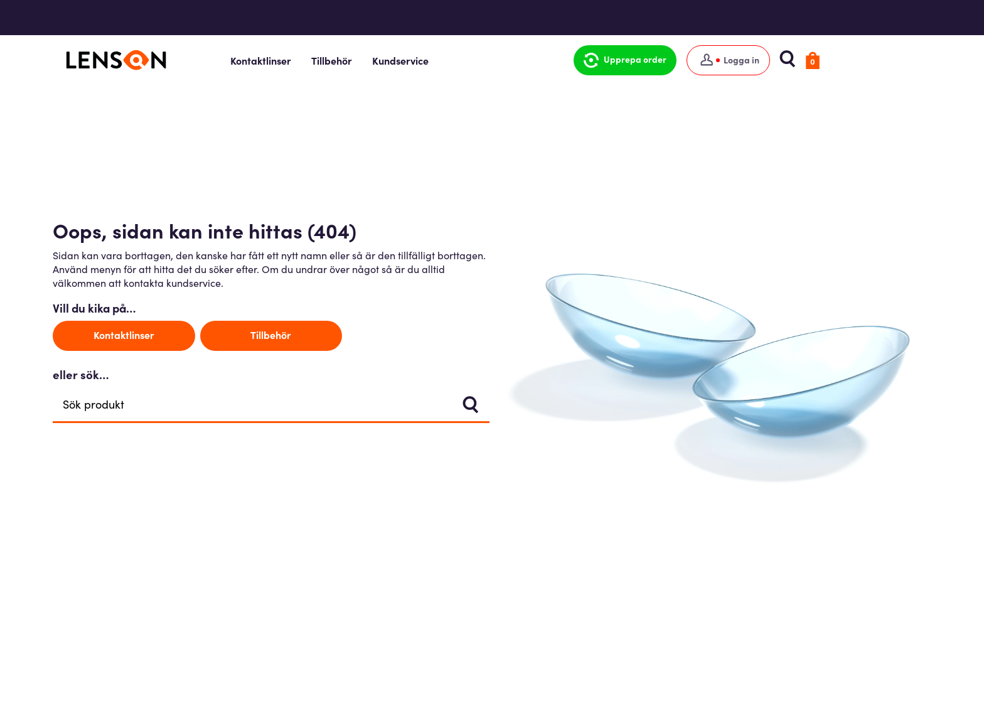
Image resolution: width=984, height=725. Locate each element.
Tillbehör (383, 60)
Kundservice (452, 60)
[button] (668, 60)
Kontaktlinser (312, 60)
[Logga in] (771, 60)
